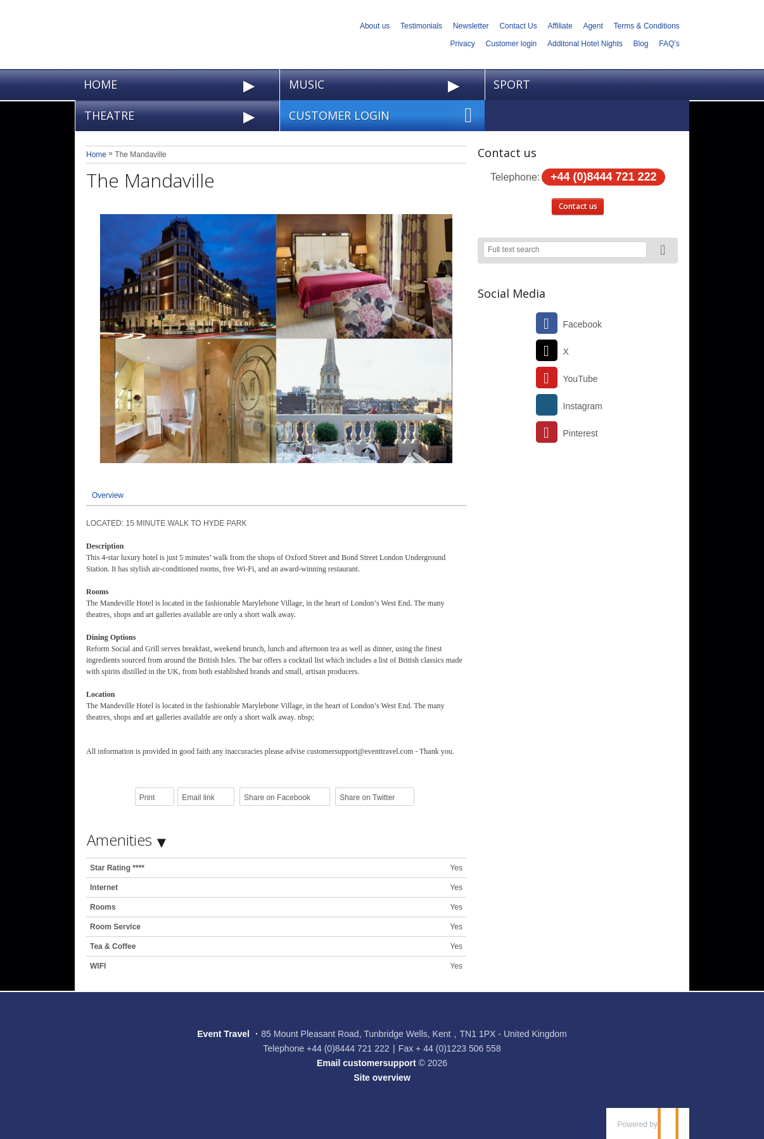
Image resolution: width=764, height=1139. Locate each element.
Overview (108, 495)
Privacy (462, 43)
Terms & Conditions (647, 26)
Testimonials (421, 26)
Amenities (119, 839)
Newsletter (471, 26)
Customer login (511, 43)
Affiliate (560, 26)
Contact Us (518, 26)
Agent (592, 26)
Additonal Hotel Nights (585, 43)
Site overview (382, 1077)
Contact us (578, 206)
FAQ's (669, 43)
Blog (641, 43)
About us (375, 26)
